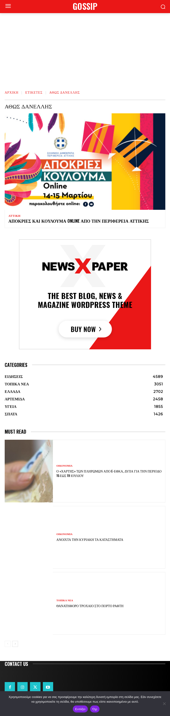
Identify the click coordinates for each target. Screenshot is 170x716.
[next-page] (15, 644)
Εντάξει (80, 709)
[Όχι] (164, 703)
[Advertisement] (85, 48)
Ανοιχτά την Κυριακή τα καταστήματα (89, 539)
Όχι (94, 709)
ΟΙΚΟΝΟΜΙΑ (64, 466)
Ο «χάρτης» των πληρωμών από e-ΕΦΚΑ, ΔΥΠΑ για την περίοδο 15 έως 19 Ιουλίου (109, 473)
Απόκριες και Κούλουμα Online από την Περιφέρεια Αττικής (78, 221)
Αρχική (11, 92)
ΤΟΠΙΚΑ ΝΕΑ (64, 600)
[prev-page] (8, 644)
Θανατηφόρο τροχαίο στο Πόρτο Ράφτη (90, 605)
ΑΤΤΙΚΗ (14, 215)
